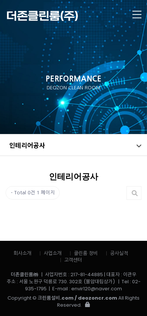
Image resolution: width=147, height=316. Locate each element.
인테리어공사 (27, 145)
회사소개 (22, 253)
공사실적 (119, 253)
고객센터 (73, 260)
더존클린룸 (59, 16)
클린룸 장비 (86, 253)
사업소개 (53, 253)
